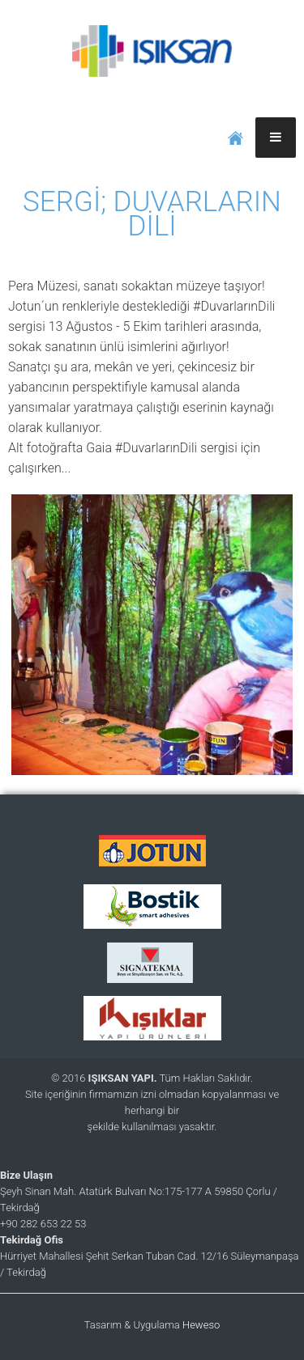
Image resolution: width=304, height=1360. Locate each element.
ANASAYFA (235, 137)
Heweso (201, 1325)
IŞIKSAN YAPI (152, 48)
